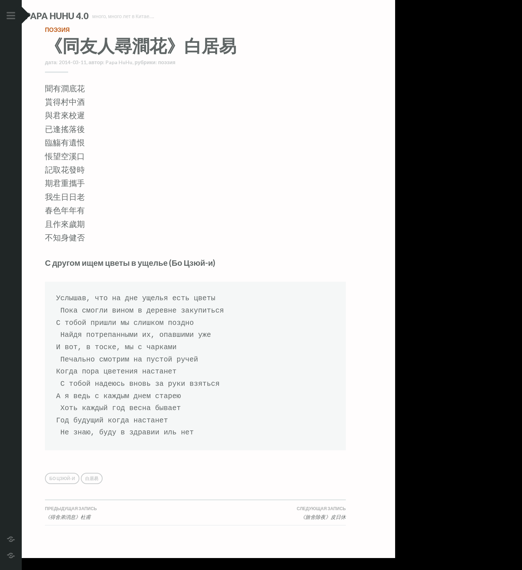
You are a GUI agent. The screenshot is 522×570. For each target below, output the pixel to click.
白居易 (91, 490)
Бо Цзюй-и (62, 490)
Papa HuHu (118, 74)
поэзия (57, 41)
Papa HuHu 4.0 (76, 16)
